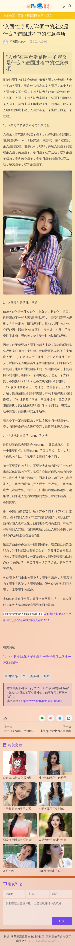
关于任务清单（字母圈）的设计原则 (26, 731)
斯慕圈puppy (18, 41)
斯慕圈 (34, 676)
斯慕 (47, 676)
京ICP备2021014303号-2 (43, 940)
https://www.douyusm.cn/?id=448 (41, 700)
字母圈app (11, 676)
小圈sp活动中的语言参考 (55, 731)
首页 (20, 15)
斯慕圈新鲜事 (34, 15)
